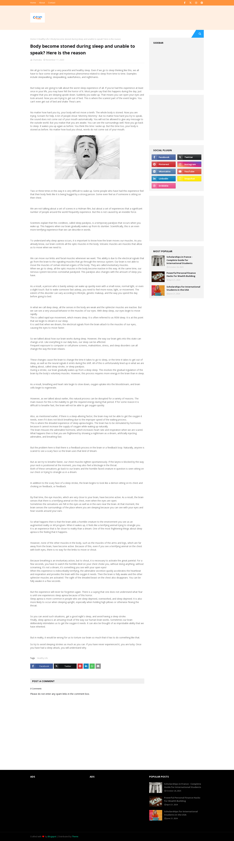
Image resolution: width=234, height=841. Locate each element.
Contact (51, 2)
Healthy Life (43, 39)
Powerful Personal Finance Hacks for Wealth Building (181, 274)
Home (33, 2)
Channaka (37, 59)
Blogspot (52, 836)
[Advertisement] (176, 67)
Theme (75, 836)
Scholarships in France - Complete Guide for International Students (179, 260)
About (42, 2)
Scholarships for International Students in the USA (183, 288)
